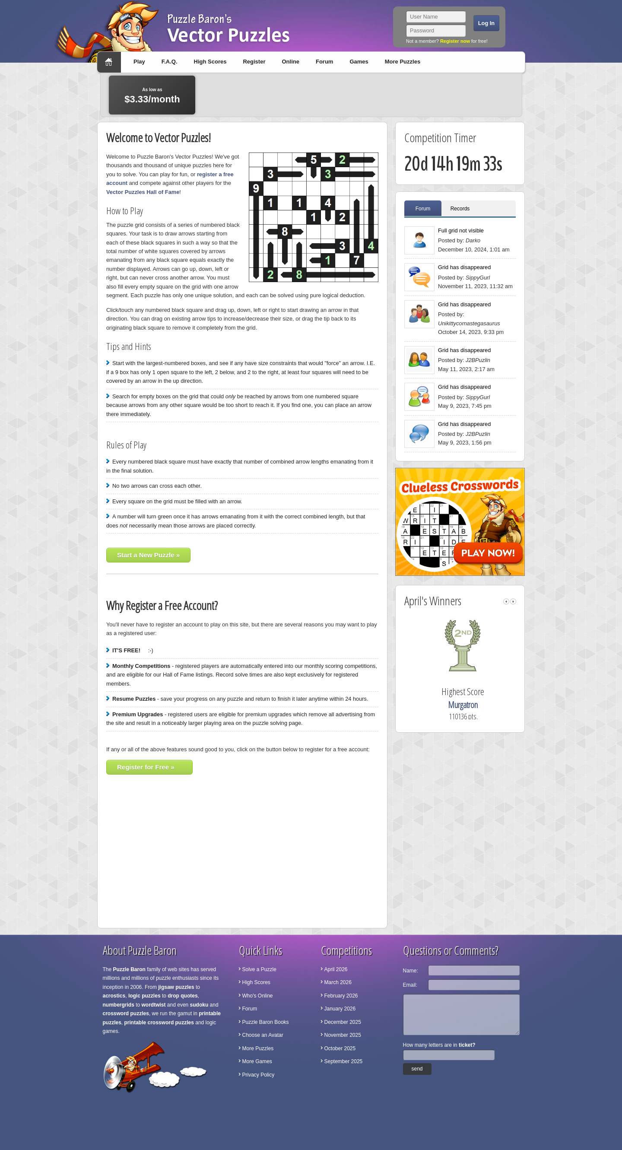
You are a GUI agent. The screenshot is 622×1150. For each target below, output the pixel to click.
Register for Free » (146, 767)
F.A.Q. (170, 61)
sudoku (199, 1005)
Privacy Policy (258, 1075)
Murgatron (474, 705)
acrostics (114, 996)
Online (290, 61)
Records (460, 209)
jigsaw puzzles (176, 987)
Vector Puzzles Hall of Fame (142, 192)
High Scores (210, 61)
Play (139, 61)
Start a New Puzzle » (148, 555)
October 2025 (340, 1048)
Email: (410, 985)
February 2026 (341, 996)
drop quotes (182, 996)
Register (254, 61)
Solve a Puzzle (259, 969)
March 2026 (338, 982)
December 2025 (342, 1022)
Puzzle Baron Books (265, 1022)
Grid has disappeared (464, 267)
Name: (410, 971)
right (513, 601)
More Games (257, 1061)
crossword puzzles (126, 1013)
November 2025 (342, 1035)
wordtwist (154, 1005)
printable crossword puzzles (159, 1023)
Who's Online (257, 996)
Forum (324, 61)
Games (358, 61)
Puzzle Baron (129, 969)
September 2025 (343, 1061)
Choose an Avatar (262, 1035)
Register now (455, 41)
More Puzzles (402, 61)
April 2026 (336, 969)
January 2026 (340, 1009)
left (506, 601)
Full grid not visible (461, 230)
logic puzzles (144, 996)
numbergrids (118, 1005)
